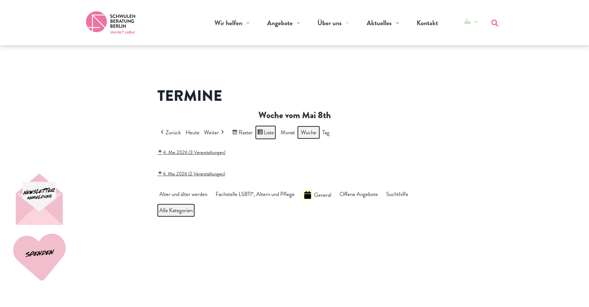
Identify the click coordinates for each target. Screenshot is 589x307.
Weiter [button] (214, 132)
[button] (184, 194)
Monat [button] (288, 132)
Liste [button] (265, 133)
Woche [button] (308, 132)
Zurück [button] (170, 132)
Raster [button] (242, 133)
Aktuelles (379, 23)
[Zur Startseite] (111, 22)
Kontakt (427, 23)
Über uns (329, 23)
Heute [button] (192, 132)
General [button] (317, 195)
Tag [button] (325, 132)
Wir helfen (228, 23)
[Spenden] (42, 199)
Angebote (280, 23)
